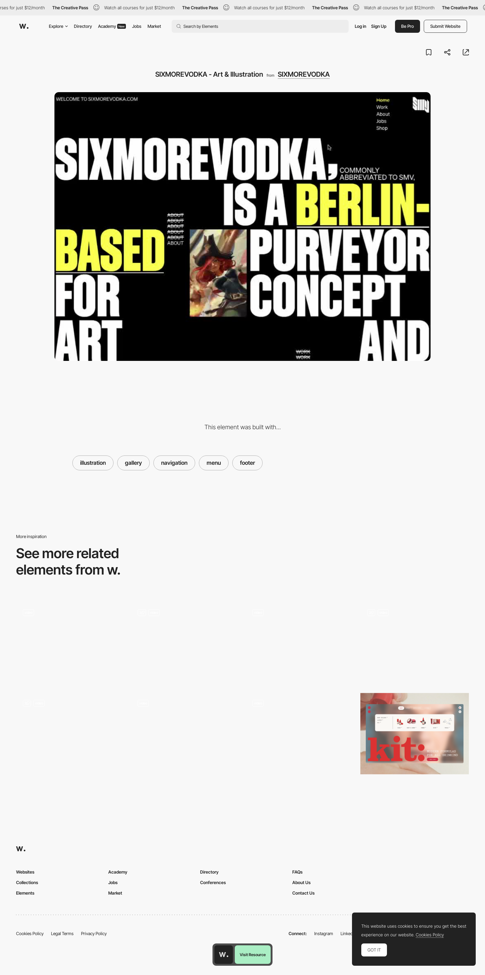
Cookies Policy (30, 933)
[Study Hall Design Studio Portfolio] (300, 643)
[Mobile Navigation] (185, 643)
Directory (83, 26)
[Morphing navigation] (300, 733)
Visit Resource (253, 954)
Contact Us (303, 893)
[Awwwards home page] (223, 954)
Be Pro (407, 26)
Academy (112, 26)
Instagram (323, 933)
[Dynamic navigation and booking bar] (185, 734)
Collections (27, 882)
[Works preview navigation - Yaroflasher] (70, 641)
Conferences (213, 882)
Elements (25, 893)
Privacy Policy (94, 933)
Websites (25, 872)
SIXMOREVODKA (304, 74)
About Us (301, 882)
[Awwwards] (23, 26)
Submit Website (445, 26)
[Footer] (414, 643)
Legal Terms (62, 933)
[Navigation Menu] (70, 733)
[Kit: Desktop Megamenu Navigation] (414, 733)
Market (154, 26)
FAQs (297, 872)
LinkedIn (348, 933)
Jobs (136, 26)
